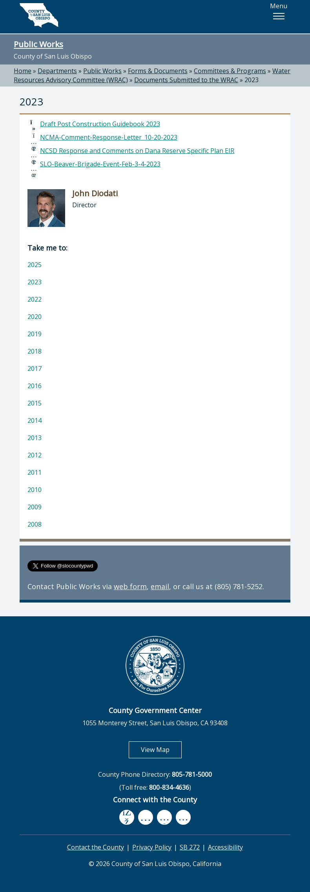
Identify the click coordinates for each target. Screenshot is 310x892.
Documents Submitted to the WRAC (186, 80)
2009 (34, 507)
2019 (34, 334)
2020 (34, 316)
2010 (34, 489)
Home (22, 70)
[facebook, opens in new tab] (126, 817)
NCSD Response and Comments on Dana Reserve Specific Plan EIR (137, 150)
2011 (34, 472)
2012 (34, 455)
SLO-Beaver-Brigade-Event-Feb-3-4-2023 (100, 164)
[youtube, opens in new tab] (146, 817)
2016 (34, 385)
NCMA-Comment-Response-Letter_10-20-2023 (108, 137)
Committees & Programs (230, 70)
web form (130, 586)
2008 (34, 524)
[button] (278, 16)
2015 (34, 403)
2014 (34, 420)
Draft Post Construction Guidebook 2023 (100, 124)
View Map (161, 749)
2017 (34, 368)
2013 (34, 437)
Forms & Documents (158, 70)
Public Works (38, 44)
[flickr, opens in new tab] (164, 817)
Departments (57, 70)
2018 (34, 351)
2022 (34, 299)
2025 (34, 264)
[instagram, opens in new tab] (183, 817)
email (160, 586)
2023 (251, 80)
